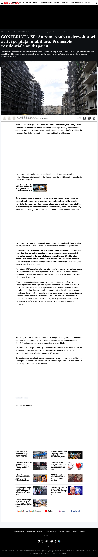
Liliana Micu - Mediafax (41, 119)
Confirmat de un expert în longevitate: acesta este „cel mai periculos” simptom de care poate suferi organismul (58, 465)
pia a (25, 398)
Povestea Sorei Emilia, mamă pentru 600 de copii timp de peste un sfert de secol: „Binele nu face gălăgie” (23, 489)
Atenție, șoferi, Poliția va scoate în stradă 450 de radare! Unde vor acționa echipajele (24, 502)
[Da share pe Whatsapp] (94, 118)
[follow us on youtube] (49, 511)
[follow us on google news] (22, 511)
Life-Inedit (65, 2)
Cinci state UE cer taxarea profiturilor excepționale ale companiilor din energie (23, 454)
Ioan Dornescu (28, 119)
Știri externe (46, 2)
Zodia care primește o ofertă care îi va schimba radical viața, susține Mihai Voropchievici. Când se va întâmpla (59, 489)
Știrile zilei (16, 2)
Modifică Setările (49, 536)
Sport (87, 2)
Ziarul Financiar (63, 133)
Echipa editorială (18, 531)
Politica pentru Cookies (34, 531)
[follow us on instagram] (62, 511)
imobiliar (19, 398)
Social (56, 2)
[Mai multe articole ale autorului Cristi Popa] (4, 118)
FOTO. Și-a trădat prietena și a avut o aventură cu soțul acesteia (58, 477)
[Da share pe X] (89, 118)
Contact (82, 531)
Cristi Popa (20, 119)
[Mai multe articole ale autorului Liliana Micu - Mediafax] (14, 118)
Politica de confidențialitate (68, 531)
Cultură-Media (77, 2)
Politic (36, 2)
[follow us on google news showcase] (35, 511)
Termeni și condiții (50, 531)
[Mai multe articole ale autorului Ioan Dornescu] (9, 118)
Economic (27, 2)
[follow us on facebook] (75, 511)
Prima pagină (5, 32)
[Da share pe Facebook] (84, 118)
